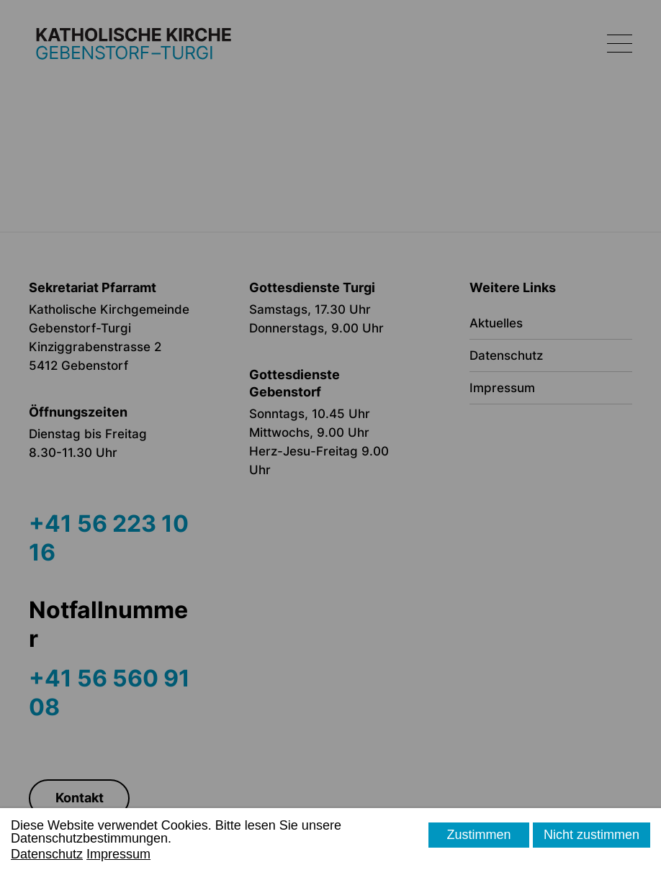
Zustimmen (478, 835)
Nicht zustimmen (591, 835)
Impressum (118, 854)
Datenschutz (47, 854)
